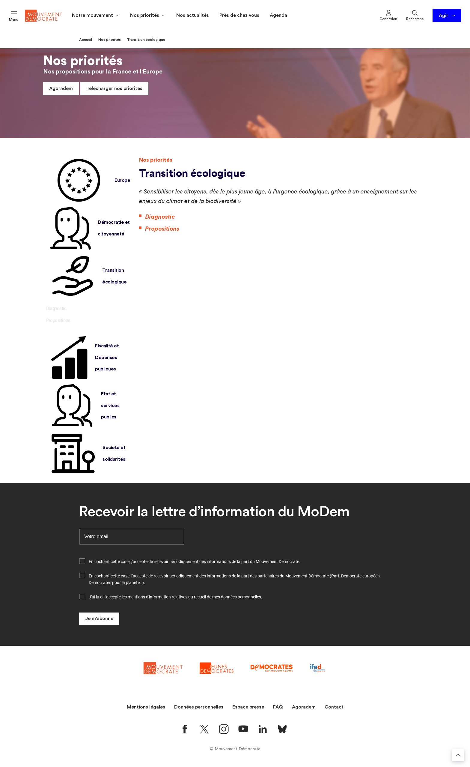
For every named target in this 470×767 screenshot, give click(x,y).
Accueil (85, 39)
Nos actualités (192, 15)
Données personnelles (198, 707)
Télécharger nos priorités (114, 88)
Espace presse (248, 707)
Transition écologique (86, 276)
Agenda (278, 15)
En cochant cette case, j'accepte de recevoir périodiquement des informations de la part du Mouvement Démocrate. (194, 561)
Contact (334, 707)
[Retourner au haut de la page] (458, 755)
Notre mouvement (96, 15)
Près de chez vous (239, 15)
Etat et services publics (82, 405)
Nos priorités (148, 15)
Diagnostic (56, 310)
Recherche (415, 15)
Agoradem (61, 88)
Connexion (388, 15)
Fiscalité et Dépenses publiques (82, 357)
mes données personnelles (236, 597)
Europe (88, 180)
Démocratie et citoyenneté (88, 228)
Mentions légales (146, 707)
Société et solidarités (85, 453)
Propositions (58, 322)
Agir (448, 15)
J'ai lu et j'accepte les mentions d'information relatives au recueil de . (175, 597)
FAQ (278, 707)
